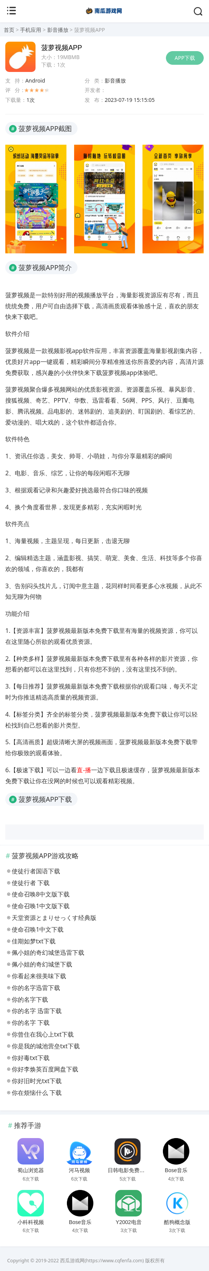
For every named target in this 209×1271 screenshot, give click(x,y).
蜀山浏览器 (30, 1170)
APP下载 (185, 57)
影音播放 (57, 29)
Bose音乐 (176, 1170)
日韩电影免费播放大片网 (137, 1170)
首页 (9, 29)
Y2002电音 (128, 1222)
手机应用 (30, 29)
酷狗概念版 (177, 1222)
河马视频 (79, 1170)
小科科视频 (30, 1222)
